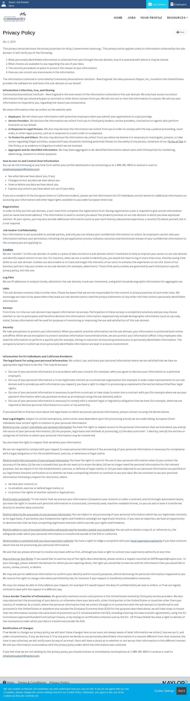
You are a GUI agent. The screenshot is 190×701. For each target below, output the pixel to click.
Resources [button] (176, 18)
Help (8, 682)
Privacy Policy (59, 682)
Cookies (8, 249)
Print (180, 32)
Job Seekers (157, 4)
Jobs (131, 18)
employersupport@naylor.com (21, 169)
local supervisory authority (146, 540)
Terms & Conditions (32, 682)
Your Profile (151, 18)
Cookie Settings (164, 690)
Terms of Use (175, 141)
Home (118, 18)
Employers (179, 4)
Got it (181, 690)
